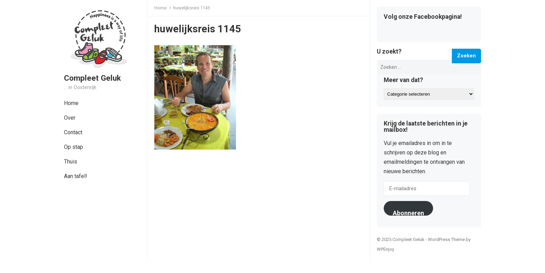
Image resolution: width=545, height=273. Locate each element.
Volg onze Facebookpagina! (423, 17)
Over (69, 117)
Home (71, 103)
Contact (73, 132)
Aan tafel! (75, 176)
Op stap (73, 147)
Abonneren (408, 212)
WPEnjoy (385, 249)
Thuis (70, 161)
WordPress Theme (446, 239)
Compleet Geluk (92, 77)
